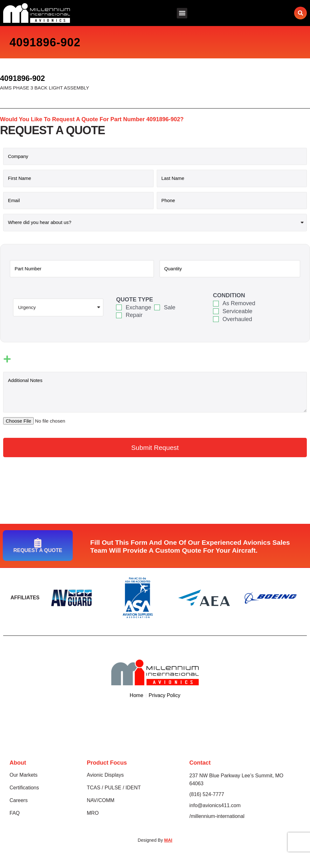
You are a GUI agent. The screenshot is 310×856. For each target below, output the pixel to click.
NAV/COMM (100, 801)
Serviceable (237, 311)
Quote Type (134, 300)
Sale (169, 308)
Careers (19, 801)
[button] (182, 13)
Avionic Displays (105, 775)
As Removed (239, 303)
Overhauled (237, 319)
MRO (93, 813)
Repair (134, 315)
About (18, 763)
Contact (200, 763)
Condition (229, 296)
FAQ (15, 813)
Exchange (138, 308)
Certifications (24, 788)
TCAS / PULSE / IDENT (114, 788)
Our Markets (24, 775)
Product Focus (107, 763)
